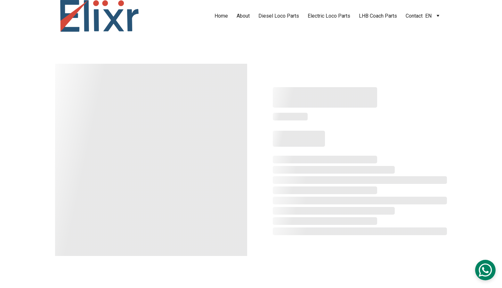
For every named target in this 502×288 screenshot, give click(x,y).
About (243, 16)
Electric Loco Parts (329, 16)
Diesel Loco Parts (278, 16)
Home (221, 16)
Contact (414, 16)
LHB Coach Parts (378, 16)
